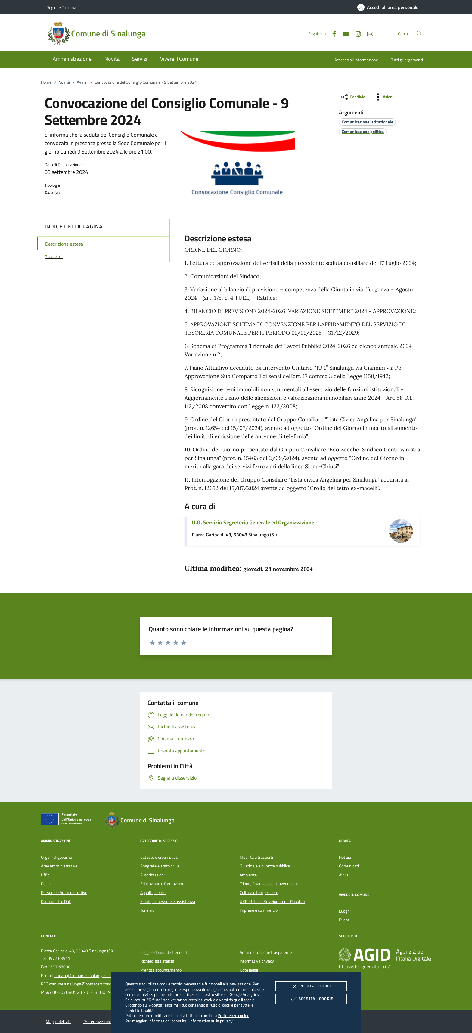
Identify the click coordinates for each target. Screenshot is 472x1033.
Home (46, 82)
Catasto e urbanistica (159, 857)
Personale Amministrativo (64, 892)
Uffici (45, 875)
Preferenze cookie (233, 1015)
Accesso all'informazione (356, 60)
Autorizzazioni (152, 875)
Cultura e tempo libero (259, 892)
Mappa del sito (58, 1021)
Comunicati (349, 866)
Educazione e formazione (162, 883)
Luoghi (345, 911)
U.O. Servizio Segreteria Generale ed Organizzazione (253, 522)
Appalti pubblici (153, 892)
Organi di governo (56, 857)
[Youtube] (344, 33)
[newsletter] (368, 33)
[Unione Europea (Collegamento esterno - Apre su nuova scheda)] (68, 820)
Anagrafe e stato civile (159, 866)
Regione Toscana (61, 7)
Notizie (345, 857)
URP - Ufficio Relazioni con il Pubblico (272, 901)
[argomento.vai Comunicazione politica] (363, 131)
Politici (46, 883)
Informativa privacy (257, 961)
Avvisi (82, 82)
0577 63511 (59, 958)
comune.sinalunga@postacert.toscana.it (85, 984)
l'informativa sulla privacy (210, 1021)
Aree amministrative (59, 866)
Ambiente (248, 875)
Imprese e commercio (259, 910)
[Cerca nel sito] (419, 33)
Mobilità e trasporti (256, 857)
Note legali (249, 970)
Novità (64, 82)
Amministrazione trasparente (266, 952)
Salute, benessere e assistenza (167, 901)
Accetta (311, 999)
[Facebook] (332, 33)
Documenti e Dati (56, 901)
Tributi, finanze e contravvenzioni (269, 883)
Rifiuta (311, 986)
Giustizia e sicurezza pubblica (265, 866)
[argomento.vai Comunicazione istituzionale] (367, 121)
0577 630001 (60, 966)
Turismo (147, 910)
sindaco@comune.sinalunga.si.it (82, 975)
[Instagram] (356, 33)
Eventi (344, 920)
